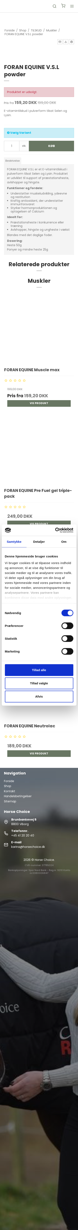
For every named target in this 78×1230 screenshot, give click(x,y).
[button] (59, 41)
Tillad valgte (39, 683)
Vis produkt (39, 403)
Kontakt (9, 791)
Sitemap (10, 801)
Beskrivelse (12, 160)
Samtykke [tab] (14, 541)
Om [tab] (64, 541)
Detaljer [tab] (39, 541)
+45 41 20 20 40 (22, 835)
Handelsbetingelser (18, 796)
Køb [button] (51, 146)
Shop (7, 786)
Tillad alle (39, 670)
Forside (9, 781)
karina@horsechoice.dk (28, 847)
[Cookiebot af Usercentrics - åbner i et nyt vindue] (55, 530)
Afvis (39, 696)
